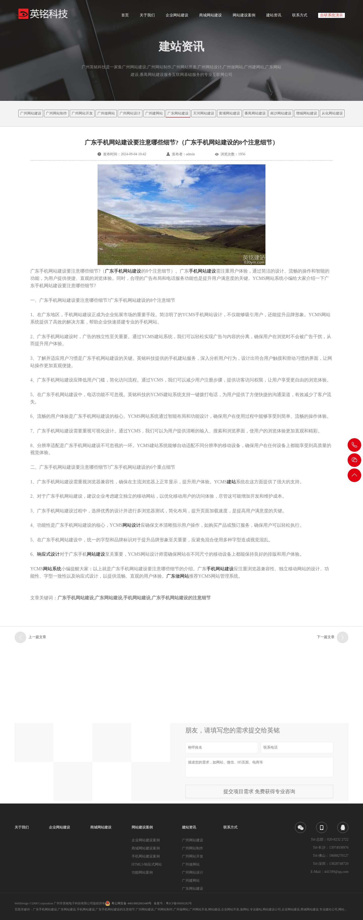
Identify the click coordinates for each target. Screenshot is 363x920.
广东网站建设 (178, 113)
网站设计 (132, 525)
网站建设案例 (244, 16)
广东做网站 (177, 576)
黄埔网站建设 (229, 113)
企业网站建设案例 (146, 840)
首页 (125, 16)
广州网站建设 (30, 113)
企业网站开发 (230, 909)
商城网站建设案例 (146, 848)
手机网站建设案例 (146, 856)
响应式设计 (48, 554)
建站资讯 (273, 16)
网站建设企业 (347, 909)
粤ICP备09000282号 (179, 903)
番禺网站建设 (255, 113)
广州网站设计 (130, 113)
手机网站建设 (220, 568)
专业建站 (256, 909)
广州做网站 (106, 113)
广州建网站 (154, 113)
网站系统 (52, 568)
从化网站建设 (332, 113)
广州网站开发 (82, 113)
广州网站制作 (56, 113)
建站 (231, 481)
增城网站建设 (306, 113)
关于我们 (147, 16)
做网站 (244, 909)
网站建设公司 (272, 909)
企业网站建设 (177, 16)
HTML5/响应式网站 (147, 864)
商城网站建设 (210, 16)
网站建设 (96, 554)
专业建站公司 (328, 909)
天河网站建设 (203, 113)
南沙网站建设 (280, 113)
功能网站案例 (142, 872)
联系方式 (299, 16)
